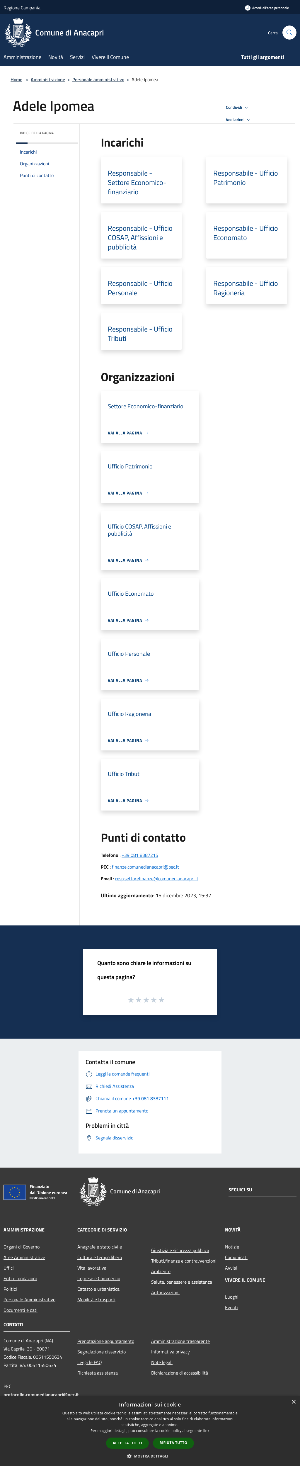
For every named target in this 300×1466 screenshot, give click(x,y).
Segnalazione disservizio (101, 1351)
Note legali (162, 1362)
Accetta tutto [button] (127, 1442)
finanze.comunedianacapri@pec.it (145, 866)
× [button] (293, 1402)
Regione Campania (22, 7)
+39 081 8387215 (140, 855)
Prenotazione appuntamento (105, 1341)
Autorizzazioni (165, 1292)
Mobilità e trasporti (96, 1299)
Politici (10, 1288)
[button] (150, 1456)
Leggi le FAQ (89, 1362)
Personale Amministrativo (29, 1299)
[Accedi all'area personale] (266, 8)
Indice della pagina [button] (37, 133)
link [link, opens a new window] (206, 1430)
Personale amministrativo (98, 79)
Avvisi (231, 1267)
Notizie (232, 1246)
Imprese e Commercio (98, 1278)
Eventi (231, 1307)
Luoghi (231, 1296)
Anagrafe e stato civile (99, 1246)
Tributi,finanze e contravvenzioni (184, 1260)
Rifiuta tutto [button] (174, 1442)
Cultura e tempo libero (99, 1257)
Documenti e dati (21, 1310)
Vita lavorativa (91, 1267)
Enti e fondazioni (20, 1278)
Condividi (238, 107)
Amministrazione (48, 79)
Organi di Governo (22, 1246)
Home (16, 79)
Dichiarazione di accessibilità (179, 1372)
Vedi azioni (239, 119)
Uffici (9, 1267)
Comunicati (236, 1257)
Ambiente (161, 1271)
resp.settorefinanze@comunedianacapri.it (156, 878)
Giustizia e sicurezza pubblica (180, 1250)
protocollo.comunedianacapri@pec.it (41, 1394)
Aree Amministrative (24, 1257)
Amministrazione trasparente (180, 1341)
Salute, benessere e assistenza (181, 1281)
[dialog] (150, 1431)
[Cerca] (289, 33)
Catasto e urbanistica (98, 1288)
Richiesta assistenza (97, 1372)
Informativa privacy (170, 1351)
